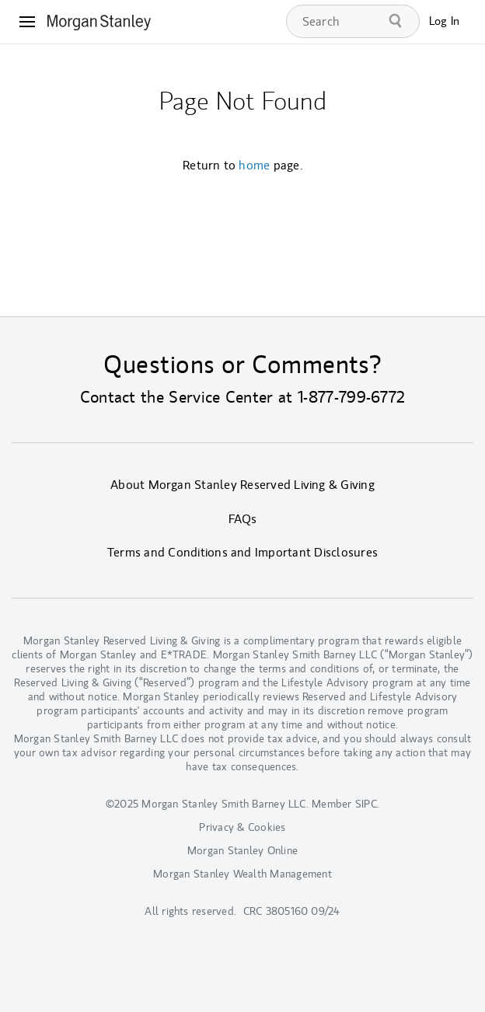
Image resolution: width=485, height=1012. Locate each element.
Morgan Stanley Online (242, 850)
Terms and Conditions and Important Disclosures (242, 553)
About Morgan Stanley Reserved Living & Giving (242, 485)
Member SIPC (344, 804)
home (254, 166)
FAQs (243, 519)
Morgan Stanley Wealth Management (242, 874)
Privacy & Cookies (242, 827)
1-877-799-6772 (351, 397)
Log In (444, 21)
